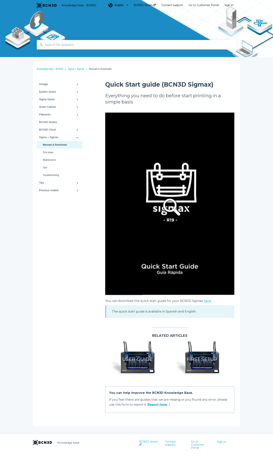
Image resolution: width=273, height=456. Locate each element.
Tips (45, 167)
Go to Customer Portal (197, 444)
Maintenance (49, 160)
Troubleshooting (51, 175)
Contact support (170, 443)
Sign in (221, 441)
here (207, 301)
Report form (157, 404)
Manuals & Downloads (55, 144)
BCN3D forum (148, 443)
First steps (48, 152)
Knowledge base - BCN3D (79, 5)
